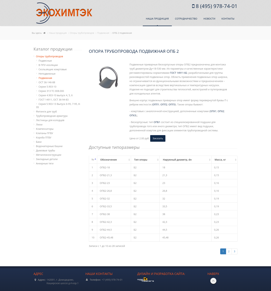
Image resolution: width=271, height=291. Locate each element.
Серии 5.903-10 (47, 86)
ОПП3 (172, 104)
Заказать (158, 138)
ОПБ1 (157, 122)
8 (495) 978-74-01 (215, 6)
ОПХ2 (221, 111)
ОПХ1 (213, 111)
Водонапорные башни (49, 146)
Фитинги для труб (46, 111)
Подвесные (45, 60)
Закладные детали (47, 159)
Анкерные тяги (45, 163)
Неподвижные (47, 73)
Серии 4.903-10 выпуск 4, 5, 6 (56, 95)
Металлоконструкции (48, 154)
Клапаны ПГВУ (44, 133)
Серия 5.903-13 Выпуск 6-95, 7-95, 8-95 (58, 105)
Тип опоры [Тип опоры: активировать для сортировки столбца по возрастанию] (140, 159)
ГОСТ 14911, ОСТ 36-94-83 (54, 99)
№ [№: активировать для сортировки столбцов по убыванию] (93, 159)
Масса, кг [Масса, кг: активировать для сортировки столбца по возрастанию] (220, 159)
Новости (209, 18)
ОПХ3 (132, 115)
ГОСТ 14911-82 (178, 72)
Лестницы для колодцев (50, 120)
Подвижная (45, 78)
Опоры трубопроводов (49, 56)
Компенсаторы (44, 128)
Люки (39, 124)
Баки (38, 141)
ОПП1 (155, 104)
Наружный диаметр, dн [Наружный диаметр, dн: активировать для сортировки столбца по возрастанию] (177, 159)
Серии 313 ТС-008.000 (51, 91)
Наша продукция (157, 18)
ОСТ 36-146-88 (47, 82)
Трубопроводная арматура (52, 115)
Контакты (228, 18)
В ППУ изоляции (48, 65)
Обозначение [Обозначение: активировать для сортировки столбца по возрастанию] (108, 159)
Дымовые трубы (45, 150)
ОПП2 (163, 104)
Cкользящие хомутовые (53, 69)
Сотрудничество (186, 18)
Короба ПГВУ (43, 137)
